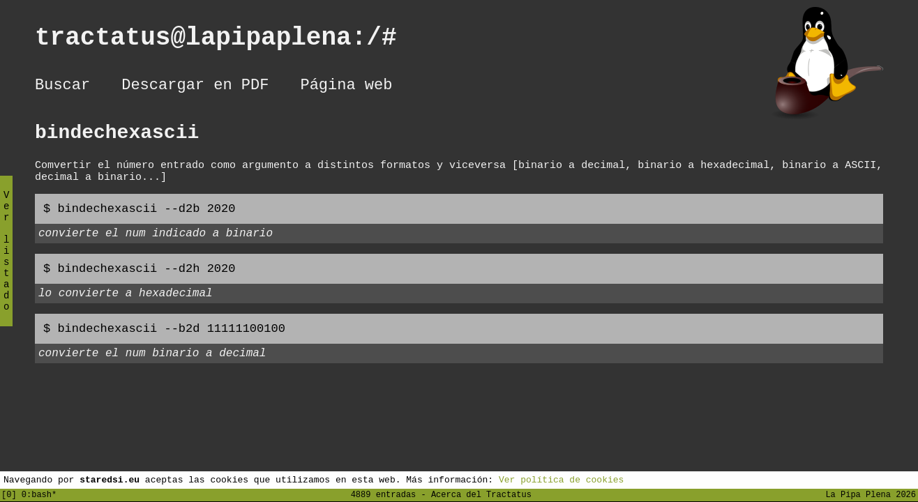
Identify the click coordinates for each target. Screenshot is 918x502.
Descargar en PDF (195, 87)
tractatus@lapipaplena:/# (231, 41)
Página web (346, 87)
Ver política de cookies (561, 479)
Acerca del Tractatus (481, 494)
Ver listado (6, 262)
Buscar (62, 87)
